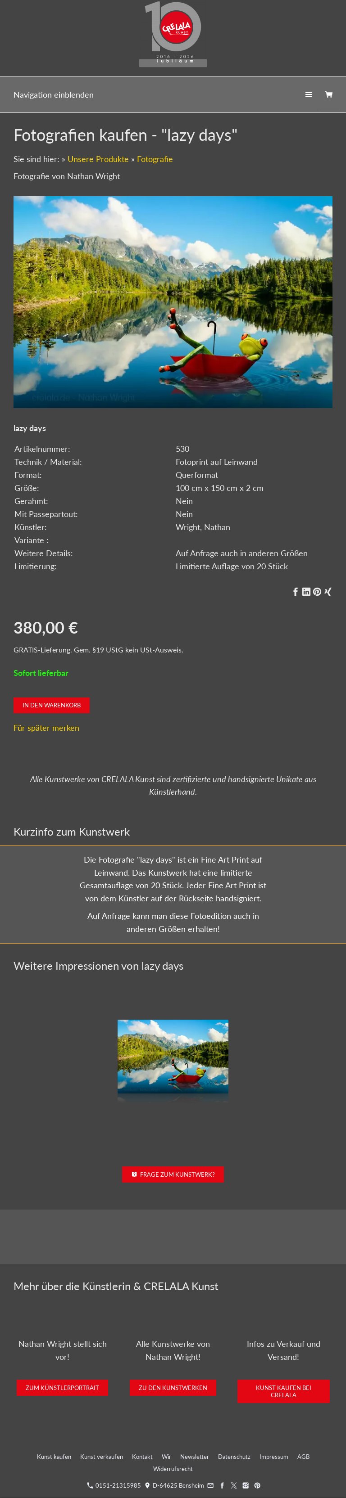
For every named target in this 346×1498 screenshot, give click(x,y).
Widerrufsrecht (173, 1468)
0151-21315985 (114, 1485)
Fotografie (155, 159)
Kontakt (142, 1456)
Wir (166, 1456)
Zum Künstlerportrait (62, 1387)
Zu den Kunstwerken (173, 1387)
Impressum (274, 1456)
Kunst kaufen (54, 1456)
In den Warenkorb (52, 705)
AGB (303, 1456)
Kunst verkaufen (101, 1456)
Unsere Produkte (98, 159)
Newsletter (194, 1456)
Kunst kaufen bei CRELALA (283, 1391)
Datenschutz (234, 1456)
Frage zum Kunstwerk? (173, 1174)
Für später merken (46, 728)
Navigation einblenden (54, 94)
